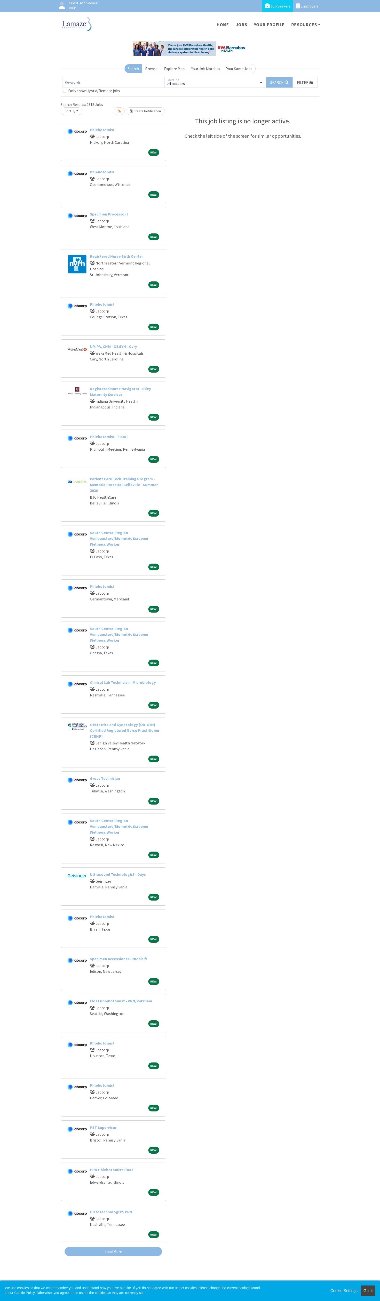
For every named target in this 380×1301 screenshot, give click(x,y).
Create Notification (145, 111)
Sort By (70, 111)
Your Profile (269, 24)
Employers (307, 6)
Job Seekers (277, 6)
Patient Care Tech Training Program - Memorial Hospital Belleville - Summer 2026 (124, 484)
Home (223, 24)
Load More (113, 1251)
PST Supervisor (103, 1127)
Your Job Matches (205, 68)
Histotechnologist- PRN (111, 1211)
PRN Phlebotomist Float (111, 1169)
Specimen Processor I (109, 214)
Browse (151, 68)
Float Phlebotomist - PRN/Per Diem (121, 1000)
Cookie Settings (343, 1291)
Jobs (241, 24)
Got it (368, 1291)
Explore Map (174, 68)
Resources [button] (304, 24)
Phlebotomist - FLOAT (109, 436)
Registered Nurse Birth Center (116, 256)
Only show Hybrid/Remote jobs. (94, 90)
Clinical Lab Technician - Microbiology (123, 682)
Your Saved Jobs (239, 68)
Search (133, 68)
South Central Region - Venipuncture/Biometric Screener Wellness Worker (119, 538)
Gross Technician (105, 778)
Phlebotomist (102, 129)
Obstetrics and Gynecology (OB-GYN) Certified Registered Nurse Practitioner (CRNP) (124, 730)
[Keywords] (113, 82)
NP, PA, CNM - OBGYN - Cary (113, 346)
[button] (305, 82)
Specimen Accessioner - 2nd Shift (118, 958)
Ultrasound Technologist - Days (118, 874)
